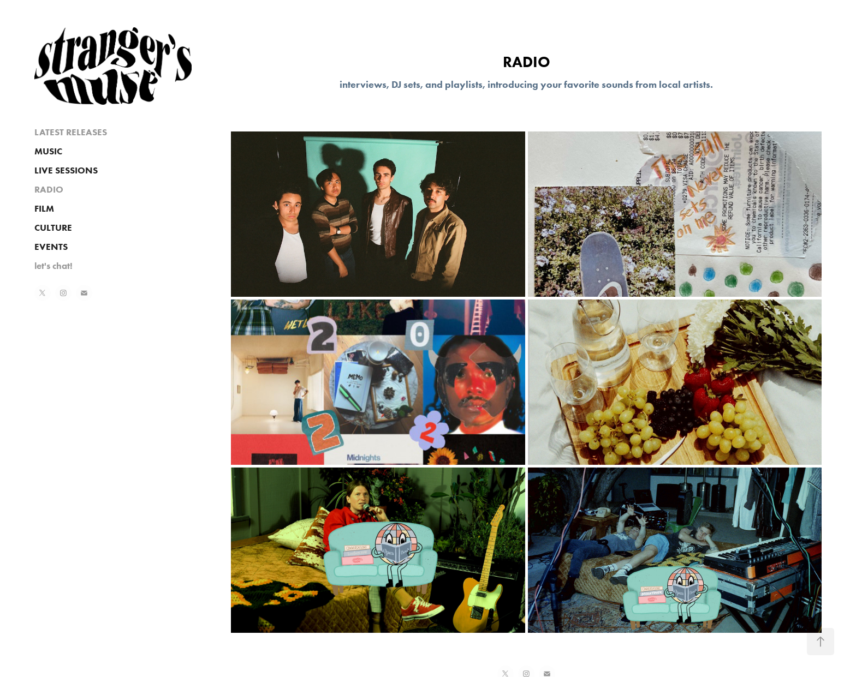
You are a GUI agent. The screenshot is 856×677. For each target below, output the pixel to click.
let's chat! (53, 265)
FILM (44, 208)
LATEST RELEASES (70, 132)
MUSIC (48, 151)
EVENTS (51, 246)
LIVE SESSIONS (66, 170)
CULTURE (53, 227)
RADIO (48, 189)
